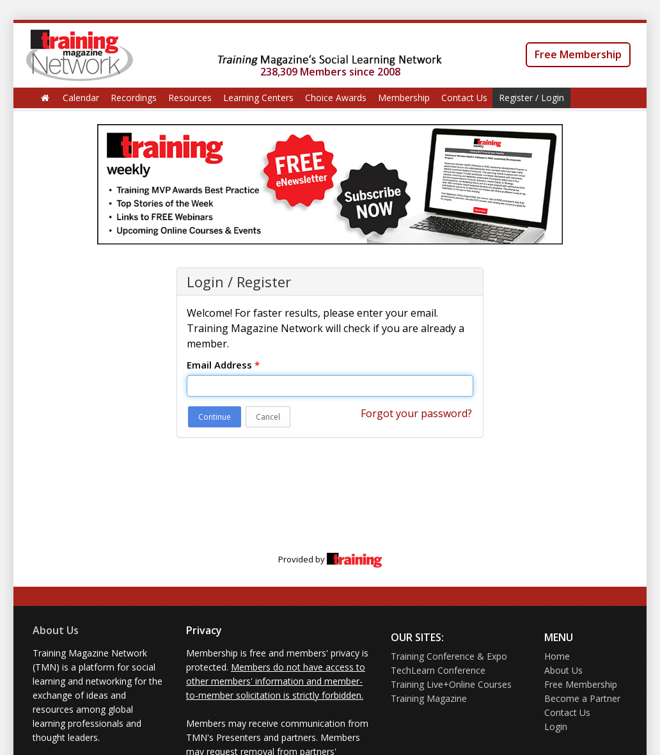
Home (557, 656)
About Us (56, 630)
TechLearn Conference (438, 670)
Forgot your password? (416, 413)
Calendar (81, 97)
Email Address (223, 364)
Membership (404, 97)
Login (555, 726)
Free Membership (578, 54)
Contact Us (464, 97)
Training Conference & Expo (449, 656)
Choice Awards (335, 97)
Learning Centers (258, 97)
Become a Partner (582, 698)
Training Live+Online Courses (451, 684)
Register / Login (531, 97)
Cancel (268, 416)
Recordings (134, 97)
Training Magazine (429, 698)
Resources (190, 97)
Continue (214, 416)
